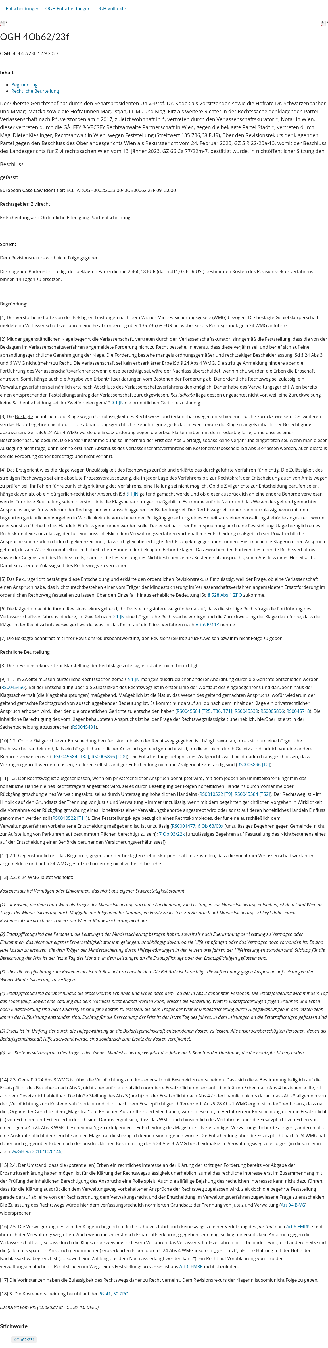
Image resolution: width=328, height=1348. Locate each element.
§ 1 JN (118, 403)
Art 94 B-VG (293, 1205)
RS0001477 (183, 826)
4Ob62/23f (24, 1339)
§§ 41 (105, 1294)
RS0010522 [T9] (216, 794)
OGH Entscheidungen (67, 8)
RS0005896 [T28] (109, 757)
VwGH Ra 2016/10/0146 (36, 1151)
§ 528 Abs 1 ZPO (225, 595)
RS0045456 (13, 687)
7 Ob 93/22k (172, 834)
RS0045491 (84, 727)
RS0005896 (272, 711)
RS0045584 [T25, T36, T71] (204, 711)
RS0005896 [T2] (253, 764)
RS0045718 (298, 711)
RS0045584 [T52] (252, 794)
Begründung (24, 85)
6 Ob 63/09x (210, 826)
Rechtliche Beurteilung (35, 91)
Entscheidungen (22, 8)
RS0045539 (246, 711)
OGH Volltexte (111, 8)
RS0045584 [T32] (71, 757)
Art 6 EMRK (207, 625)
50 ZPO (121, 1294)
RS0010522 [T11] (70, 818)
